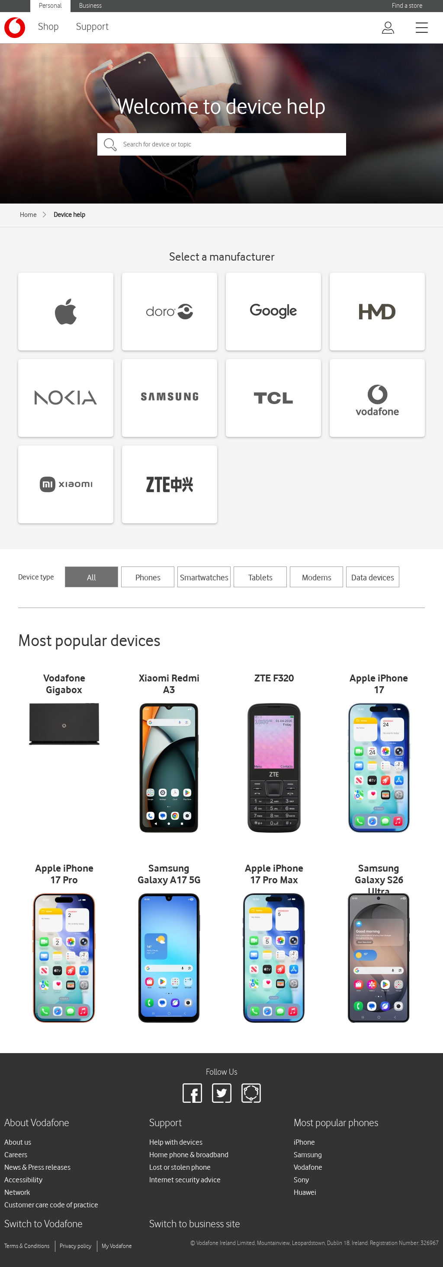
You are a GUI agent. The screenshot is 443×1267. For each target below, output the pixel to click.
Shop (48, 27)
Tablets (260, 577)
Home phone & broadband (188, 1154)
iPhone (304, 1142)
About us (17, 1142)
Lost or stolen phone (180, 1167)
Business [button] (90, 6)
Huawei (305, 1192)
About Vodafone (36, 1123)
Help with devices (175, 1142)
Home (28, 215)
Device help (69, 215)
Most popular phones (336, 1123)
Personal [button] (50, 6)
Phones (148, 577)
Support (92, 27)
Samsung (308, 1154)
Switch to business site (194, 1224)
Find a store (407, 6)
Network (17, 1192)
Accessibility (23, 1179)
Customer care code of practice (51, 1204)
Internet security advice (185, 1179)
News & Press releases (37, 1167)
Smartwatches (204, 577)
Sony (301, 1179)
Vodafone (308, 1167)
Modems (316, 577)
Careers (15, 1154)
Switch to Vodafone (43, 1224)
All (91, 577)
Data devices (372, 577)
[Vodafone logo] (14, 27)
